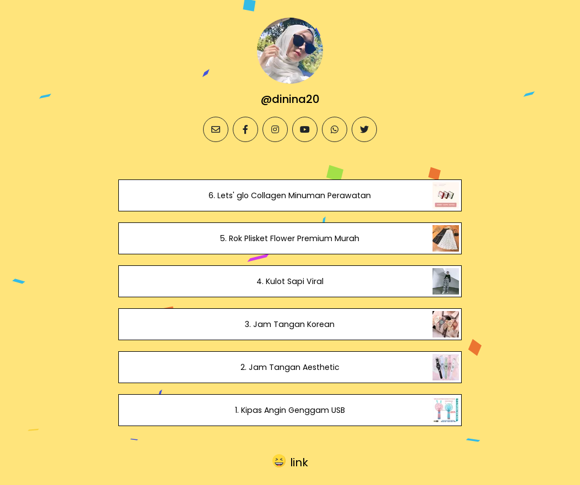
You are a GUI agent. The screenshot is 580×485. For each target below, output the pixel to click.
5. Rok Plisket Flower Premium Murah (289, 238)
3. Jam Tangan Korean (290, 324)
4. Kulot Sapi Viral (290, 281)
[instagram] (275, 129)
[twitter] (364, 129)
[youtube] (305, 129)
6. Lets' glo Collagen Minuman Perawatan (290, 195)
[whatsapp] (334, 129)
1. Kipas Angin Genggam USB (290, 410)
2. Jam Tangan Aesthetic (290, 367)
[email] (215, 129)
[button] (290, 461)
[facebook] (245, 129)
